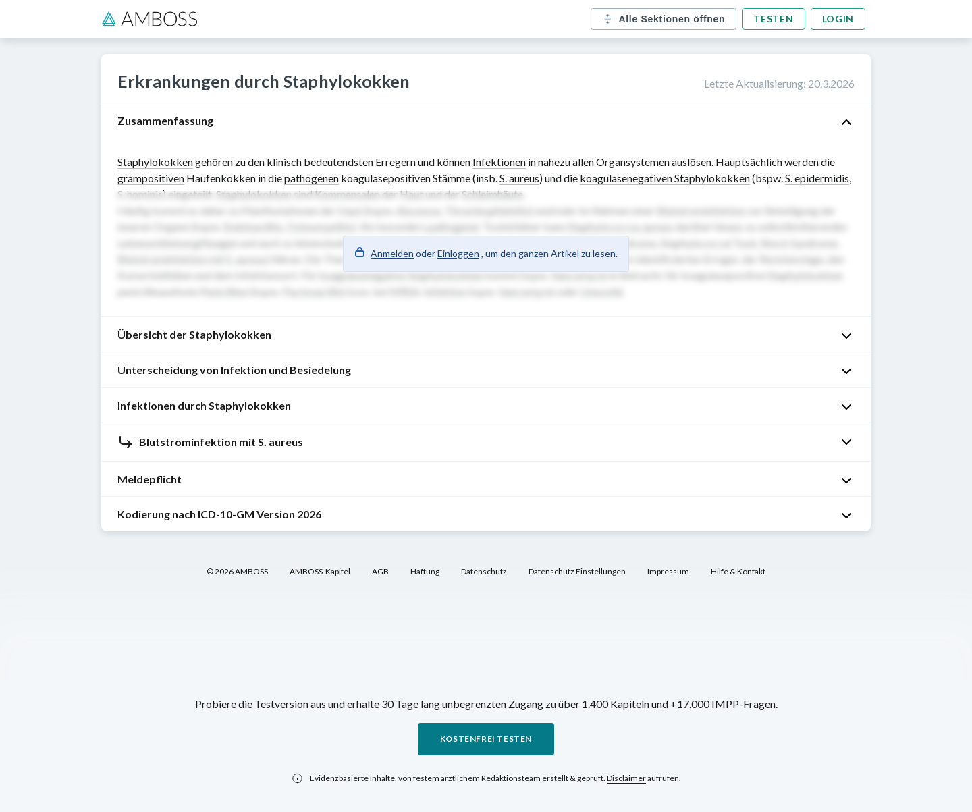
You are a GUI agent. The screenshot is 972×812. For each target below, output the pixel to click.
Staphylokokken (155, 161)
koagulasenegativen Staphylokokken (665, 177)
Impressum (668, 571)
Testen (773, 18)
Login (838, 18)
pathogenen (311, 177)
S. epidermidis (817, 177)
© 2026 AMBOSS (237, 571)
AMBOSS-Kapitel (320, 571)
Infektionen (499, 161)
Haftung (424, 571)
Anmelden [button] (392, 253)
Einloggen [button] (458, 253)
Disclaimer (626, 778)
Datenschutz (484, 571)
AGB (380, 571)
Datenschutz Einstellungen (577, 571)
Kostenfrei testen (486, 739)
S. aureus (519, 177)
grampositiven (150, 177)
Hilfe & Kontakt (738, 571)
